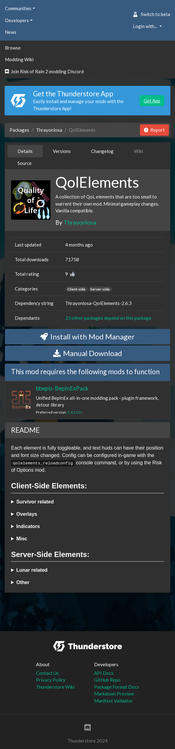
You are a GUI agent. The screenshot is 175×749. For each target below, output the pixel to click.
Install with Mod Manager (87, 336)
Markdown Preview (114, 693)
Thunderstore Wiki (55, 687)
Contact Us (47, 673)
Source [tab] (25, 163)
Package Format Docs (116, 687)
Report (154, 130)
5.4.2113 (74, 412)
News (10, 32)
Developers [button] (17, 20)
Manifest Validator (113, 700)
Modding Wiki (19, 59)
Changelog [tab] (102, 151)
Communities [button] (18, 8)
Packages (19, 130)
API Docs (103, 673)
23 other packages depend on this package (108, 318)
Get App (152, 100)
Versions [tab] (62, 151)
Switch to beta (151, 14)
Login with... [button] (145, 26)
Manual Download (87, 353)
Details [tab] (25, 151)
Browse (13, 47)
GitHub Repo (107, 680)
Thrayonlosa (49, 130)
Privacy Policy (51, 680)
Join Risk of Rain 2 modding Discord (44, 71)
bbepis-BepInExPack (62, 388)
